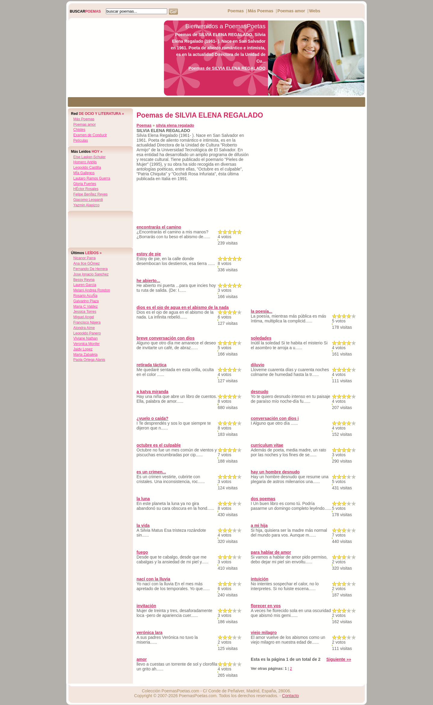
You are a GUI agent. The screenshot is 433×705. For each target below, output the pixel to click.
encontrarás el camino (159, 227)
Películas (80, 140)
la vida (143, 525)
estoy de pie (149, 253)
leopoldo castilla (87, 167)
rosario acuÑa (85, 296)
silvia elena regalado (175, 125)
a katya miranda (152, 391)
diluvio (257, 364)
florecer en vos (266, 605)
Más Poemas (260, 10)
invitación (146, 605)
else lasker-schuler (89, 157)
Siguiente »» (338, 659)
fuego (142, 552)
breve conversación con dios (166, 338)
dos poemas (263, 498)
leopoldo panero (87, 333)
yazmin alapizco (86, 205)
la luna (143, 498)
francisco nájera (87, 322)
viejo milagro (264, 632)
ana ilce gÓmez (86, 263)
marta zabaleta (85, 354)
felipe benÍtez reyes (90, 194)
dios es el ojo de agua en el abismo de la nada (183, 307)
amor (142, 659)
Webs (314, 10)
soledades (261, 338)
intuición (259, 579)
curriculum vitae (267, 445)
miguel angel (83, 317)
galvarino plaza (86, 301)
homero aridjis (85, 162)
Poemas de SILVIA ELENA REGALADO (227, 68)
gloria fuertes (84, 184)
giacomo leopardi (88, 200)
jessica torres (84, 311)
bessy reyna (84, 280)
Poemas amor (291, 10)
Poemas (236, 10)
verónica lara (149, 632)
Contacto (290, 695)
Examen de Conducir (90, 135)
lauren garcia (84, 285)
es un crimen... (151, 471)
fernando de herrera (90, 269)
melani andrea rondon (91, 290)
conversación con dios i (275, 418)
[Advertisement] (113, 58)
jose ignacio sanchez (91, 274)
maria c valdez (85, 306)
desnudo (259, 391)
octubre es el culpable (159, 445)
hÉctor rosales (85, 189)
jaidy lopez (83, 349)
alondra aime (84, 328)
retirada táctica (152, 364)
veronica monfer (86, 344)
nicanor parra (84, 258)
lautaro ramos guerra (91, 178)
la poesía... (261, 311)
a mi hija (259, 525)
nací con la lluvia (153, 579)
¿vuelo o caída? (152, 418)
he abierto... (148, 280)
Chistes (79, 130)
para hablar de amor (271, 552)
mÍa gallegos (84, 173)
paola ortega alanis (89, 360)
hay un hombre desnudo (275, 471)
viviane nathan (85, 338)
